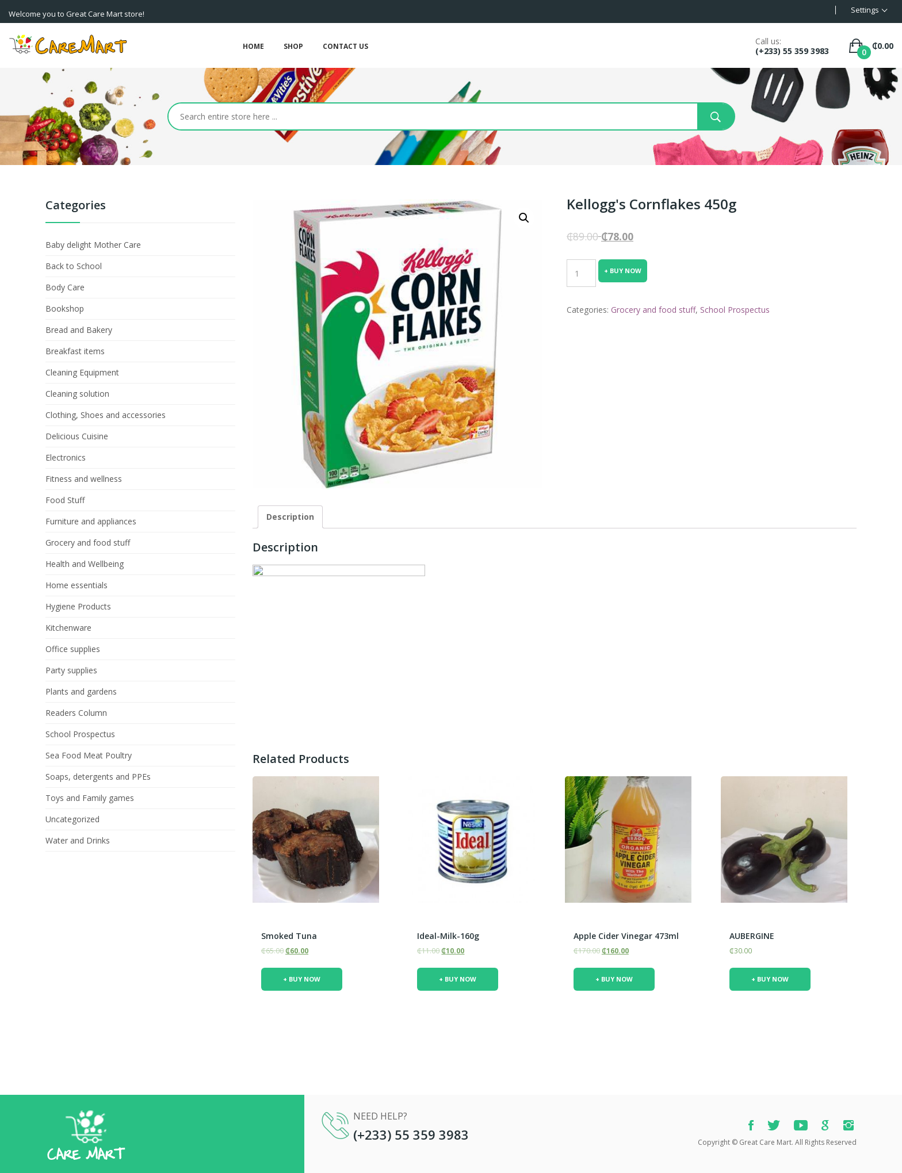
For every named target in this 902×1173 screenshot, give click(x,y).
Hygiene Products (78, 606)
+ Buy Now (622, 270)
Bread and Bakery (78, 329)
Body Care (65, 287)
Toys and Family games (89, 797)
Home (253, 46)
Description (290, 516)
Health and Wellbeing (84, 563)
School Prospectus (80, 734)
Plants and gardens (81, 691)
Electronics (65, 457)
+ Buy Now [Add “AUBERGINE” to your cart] (770, 979)
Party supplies (71, 670)
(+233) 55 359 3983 (792, 50)
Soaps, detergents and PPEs (98, 776)
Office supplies (72, 648)
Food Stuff (65, 499)
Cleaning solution (77, 393)
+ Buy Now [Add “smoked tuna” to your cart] (301, 979)
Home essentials (76, 585)
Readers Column (76, 712)
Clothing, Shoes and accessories (105, 414)
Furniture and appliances (90, 521)
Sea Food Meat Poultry (88, 755)
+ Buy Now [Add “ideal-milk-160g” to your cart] (457, 979)
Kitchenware (68, 627)
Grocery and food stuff (87, 542)
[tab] (290, 516)
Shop (293, 46)
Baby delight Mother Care (93, 244)
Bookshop (64, 308)
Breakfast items (75, 351)
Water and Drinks (77, 840)
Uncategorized (72, 819)
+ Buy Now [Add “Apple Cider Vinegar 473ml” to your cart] (614, 979)
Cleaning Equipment (82, 372)
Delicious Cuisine (76, 436)
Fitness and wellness (83, 478)
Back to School (73, 265)
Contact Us (345, 46)
